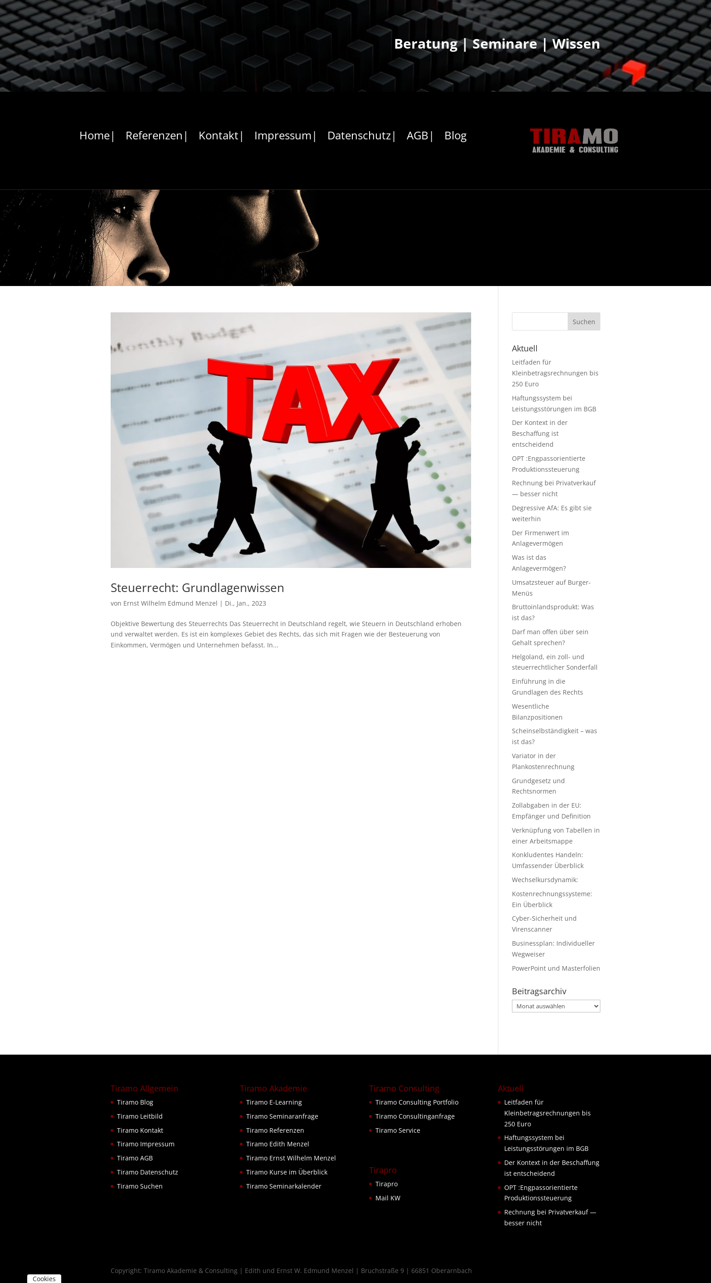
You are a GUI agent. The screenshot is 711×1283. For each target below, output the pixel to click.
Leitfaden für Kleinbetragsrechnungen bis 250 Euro (555, 373)
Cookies (44, 1278)
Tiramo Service (397, 1130)
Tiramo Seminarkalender (283, 1186)
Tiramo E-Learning (274, 1102)
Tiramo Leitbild (140, 1116)
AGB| (420, 137)
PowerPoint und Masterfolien (556, 968)
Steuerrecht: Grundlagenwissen (197, 587)
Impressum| (285, 137)
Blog (455, 137)
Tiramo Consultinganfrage (415, 1116)
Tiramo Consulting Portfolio (416, 1102)
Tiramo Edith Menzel (277, 1144)
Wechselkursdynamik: (545, 879)
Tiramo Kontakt (140, 1130)
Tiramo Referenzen (275, 1130)
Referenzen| (157, 137)
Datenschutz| (362, 137)
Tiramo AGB (135, 1158)
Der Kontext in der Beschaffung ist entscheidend (540, 433)
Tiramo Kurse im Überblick (286, 1172)
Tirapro (386, 1183)
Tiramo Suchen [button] (140, 1186)
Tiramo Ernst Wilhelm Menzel (291, 1158)
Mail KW (387, 1198)
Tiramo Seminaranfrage (282, 1116)
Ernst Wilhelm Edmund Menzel (170, 603)
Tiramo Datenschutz (147, 1172)
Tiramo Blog (135, 1102)
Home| (97, 137)
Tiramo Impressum (146, 1144)
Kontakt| (221, 137)
